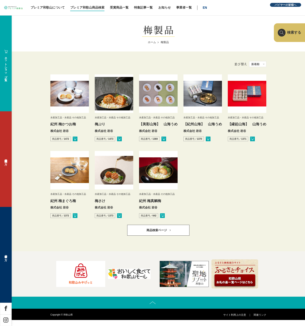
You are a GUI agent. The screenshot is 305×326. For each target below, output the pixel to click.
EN (230, 7)
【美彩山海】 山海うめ (158, 124)
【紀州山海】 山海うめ (202, 124)
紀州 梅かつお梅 (63, 124)
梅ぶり (100, 124)
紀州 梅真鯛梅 (150, 201)
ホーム (152, 42)
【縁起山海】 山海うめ (249, 124)
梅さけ (100, 201)
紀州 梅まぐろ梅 (63, 201)
